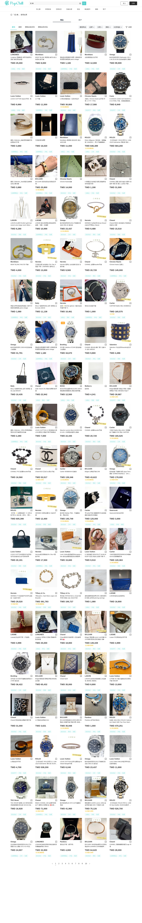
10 (86, 863)
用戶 (80, 20)
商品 (61, 20)
